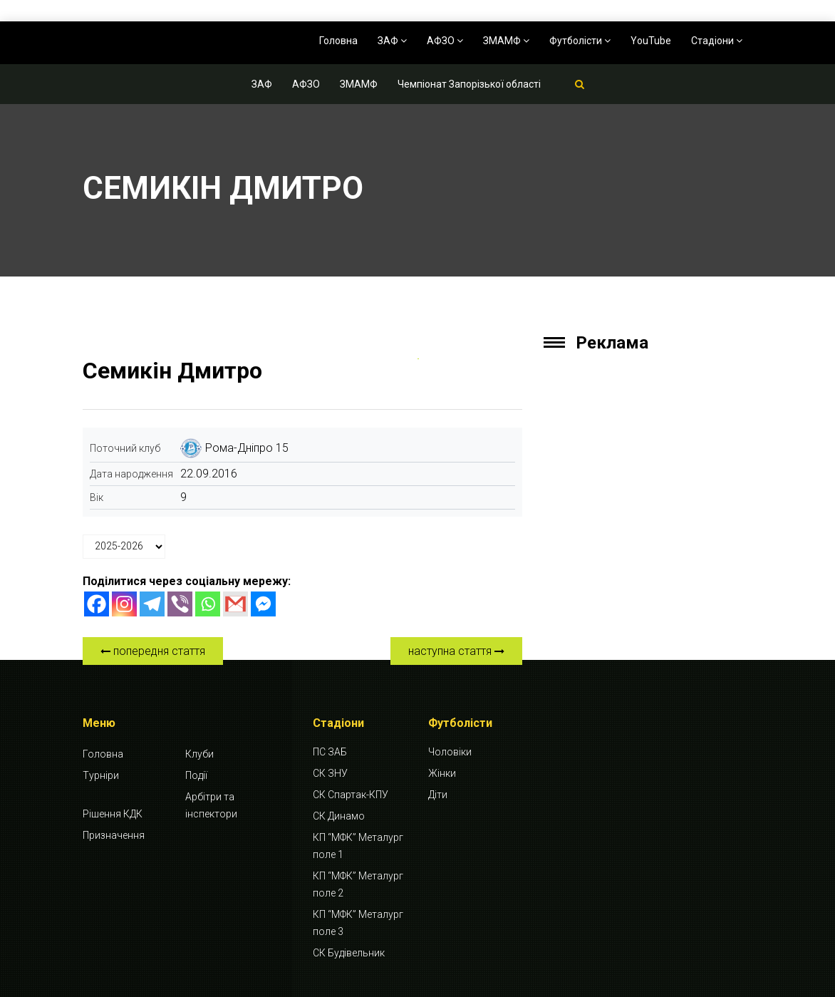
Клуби (199, 754)
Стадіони (716, 40)
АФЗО (445, 40)
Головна (338, 40)
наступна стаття (456, 651)
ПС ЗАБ (330, 752)
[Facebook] (96, 604)
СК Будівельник (349, 953)
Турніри (101, 775)
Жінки (442, 773)
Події (196, 775)
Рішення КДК (112, 814)
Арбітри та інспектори (211, 805)
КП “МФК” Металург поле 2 (358, 884)
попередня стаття (152, 651)
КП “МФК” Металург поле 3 (358, 923)
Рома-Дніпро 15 (247, 448)
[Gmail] (235, 604)
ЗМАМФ (506, 40)
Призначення (114, 835)
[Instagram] (124, 604)
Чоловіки (450, 752)
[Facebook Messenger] (263, 604)
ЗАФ (392, 40)
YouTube (651, 40)
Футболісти (580, 40)
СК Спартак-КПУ (350, 794)
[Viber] (179, 604)
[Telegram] (152, 604)
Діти (437, 794)
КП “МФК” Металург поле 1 (358, 846)
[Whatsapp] (207, 604)
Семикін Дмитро (172, 370)
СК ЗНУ (330, 773)
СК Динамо (339, 816)
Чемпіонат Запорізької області (469, 84)
